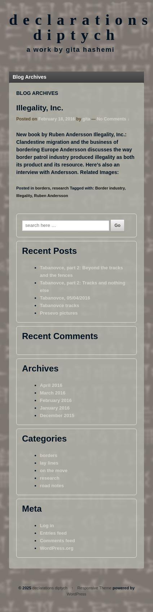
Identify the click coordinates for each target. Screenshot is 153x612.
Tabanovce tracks (59, 305)
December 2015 (57, 415)
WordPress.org (57, 548)
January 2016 (55, 408)
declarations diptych (50, 588)
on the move (54, 470)
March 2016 (53, 393)
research (60, 188)
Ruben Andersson (51, 195)
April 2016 (51, 385)
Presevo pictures (59, 313)
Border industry (110, 188)
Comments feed (57, 540)
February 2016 (56, 400)
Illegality (24, 195)
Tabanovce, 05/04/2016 (65, 298)
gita (86, 119)
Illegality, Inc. (39, 108)
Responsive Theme (94, 588)
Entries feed (53, 533)
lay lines (49, 463)
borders (42, 188)
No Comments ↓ (113, 119)
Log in (47, 525)
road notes (52, 485)
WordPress (76, 594)
